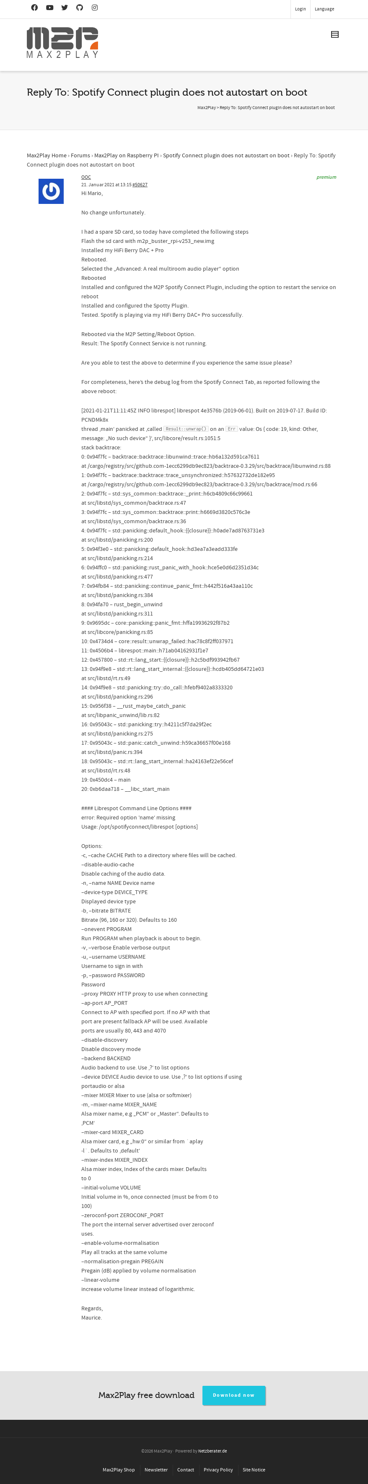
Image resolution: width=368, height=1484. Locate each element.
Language (324, 9)
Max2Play (206, 108)
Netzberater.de (212, 1451)
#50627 (140, 185)
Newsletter (156, 1470)
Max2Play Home (47, 155)
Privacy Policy (218, 1470)
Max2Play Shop (119, 1470)
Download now (234, 1395)
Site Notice (254, 1470)
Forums (80, 155)
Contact (185, 1470)
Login (300, 9)
